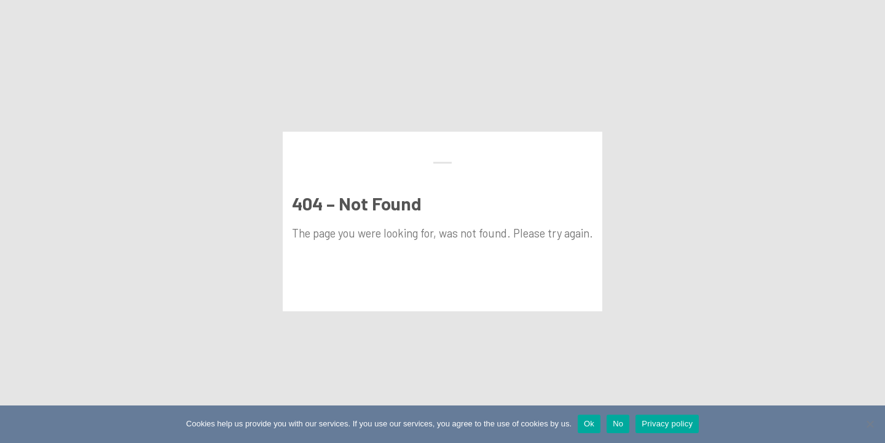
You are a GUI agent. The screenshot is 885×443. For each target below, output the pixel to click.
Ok (589, 423)
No (618, 423)
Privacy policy (667, 423)
